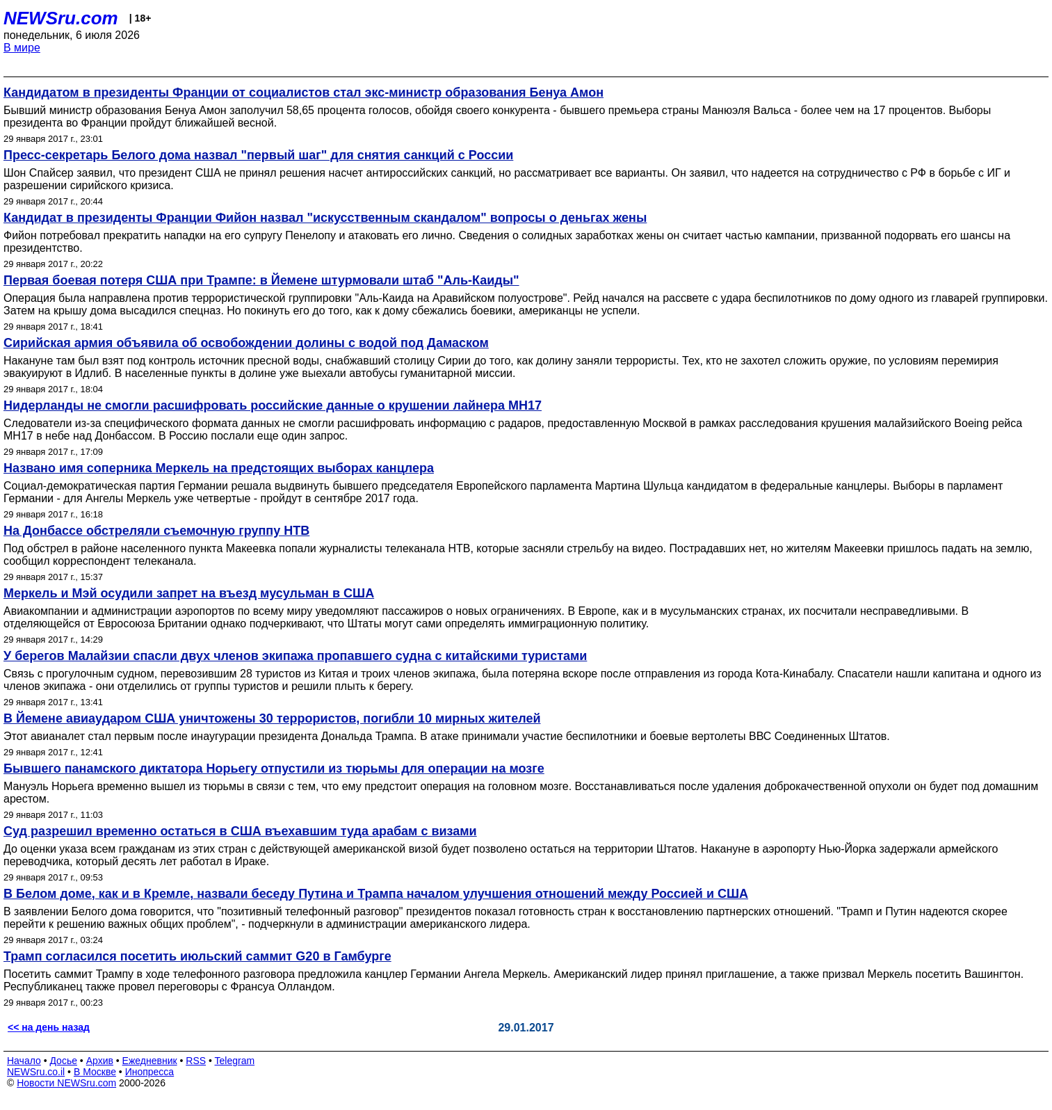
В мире (21, 48)
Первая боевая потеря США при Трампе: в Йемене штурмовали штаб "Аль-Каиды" (261, 280)
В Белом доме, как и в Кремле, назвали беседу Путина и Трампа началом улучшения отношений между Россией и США (375, 894)
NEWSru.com (60, 18)
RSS (196, 1060)
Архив (99, 1060)
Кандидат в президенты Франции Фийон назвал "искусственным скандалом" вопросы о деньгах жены (325, 218)
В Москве (95, 1071)
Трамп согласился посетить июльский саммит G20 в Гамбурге (197, 956)
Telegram (235, 1060)
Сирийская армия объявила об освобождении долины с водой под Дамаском (246, 343)
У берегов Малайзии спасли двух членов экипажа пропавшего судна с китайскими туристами (295, 656)
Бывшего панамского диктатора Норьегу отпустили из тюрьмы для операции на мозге (273, 768)
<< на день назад (49, 1027)
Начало (24, 1060)
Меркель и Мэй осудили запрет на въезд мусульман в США (188, 593)
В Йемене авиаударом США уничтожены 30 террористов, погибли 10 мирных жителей (271, 718)
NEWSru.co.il (36, 1071)
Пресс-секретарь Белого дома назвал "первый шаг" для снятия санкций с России (258, 155)
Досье (63, 1060)
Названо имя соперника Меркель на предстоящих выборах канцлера (218, 468)
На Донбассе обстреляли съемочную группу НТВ (156, 531)
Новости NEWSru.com (66, 1082)
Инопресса (150, 1071)
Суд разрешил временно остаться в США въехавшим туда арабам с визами (240, 831)
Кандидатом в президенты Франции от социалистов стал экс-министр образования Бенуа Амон (303, 92)
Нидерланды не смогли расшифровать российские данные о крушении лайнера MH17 (272, 405)
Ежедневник (149, 1060)
